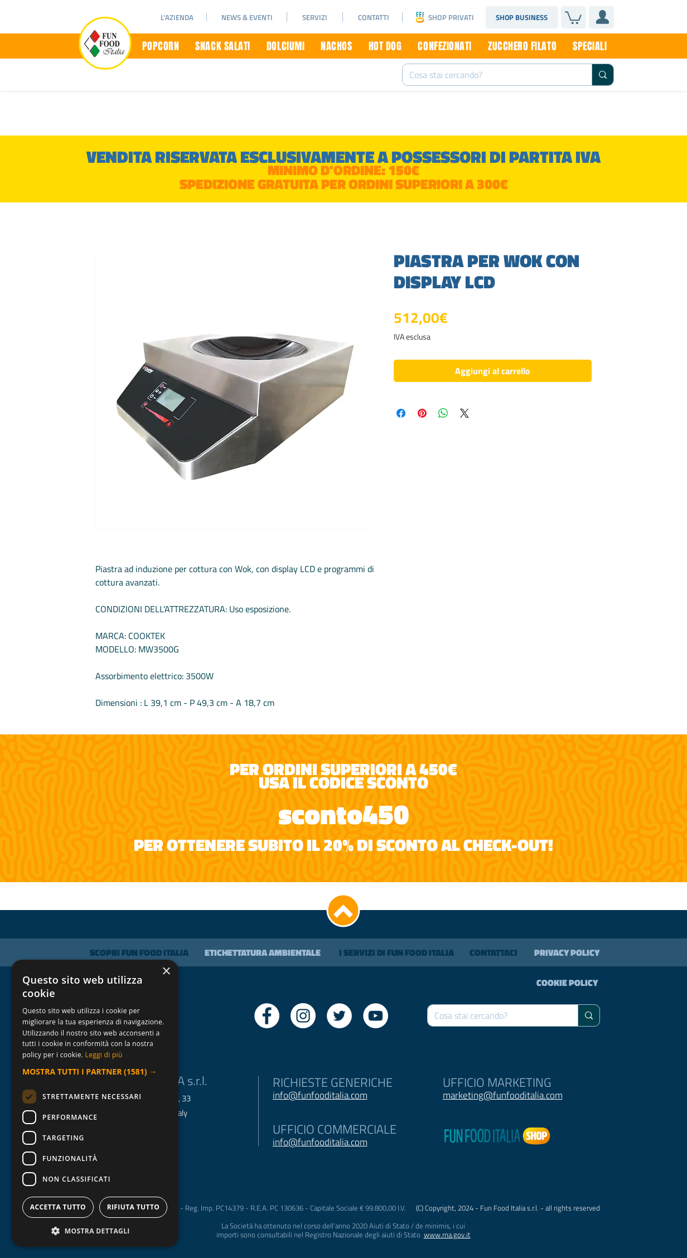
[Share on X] (464, 413)
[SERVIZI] (314, 17)
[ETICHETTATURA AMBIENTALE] (262, 952)
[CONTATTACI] (493, 952)
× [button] (663, 1029)
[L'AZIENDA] (177, 17)
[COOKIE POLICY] (567, 982)
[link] (573, 17)
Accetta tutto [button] (182, 1207)
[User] (602, 17)
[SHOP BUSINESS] (521, 17)
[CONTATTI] (373, 17)
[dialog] (343, 1132)
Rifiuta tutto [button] (506, 1207)
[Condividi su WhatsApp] (443, 413)
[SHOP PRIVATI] (451, 17)
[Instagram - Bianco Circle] (303, 1015)
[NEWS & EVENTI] (247, 17)
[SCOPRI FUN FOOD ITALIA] (138, 952)
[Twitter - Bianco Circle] (339, 1015)
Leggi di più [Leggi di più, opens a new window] (639, 1054)
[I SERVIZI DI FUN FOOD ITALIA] (396, 952)
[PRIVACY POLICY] (567, 952)
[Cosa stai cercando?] (488, 74)
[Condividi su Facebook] (401, 413)
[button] (343, 1071)
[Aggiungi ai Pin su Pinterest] (422, 413)
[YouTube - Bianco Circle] (375, 1015)
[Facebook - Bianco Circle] (266, 1015)
